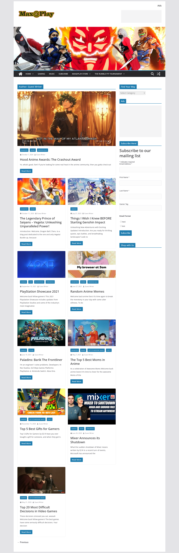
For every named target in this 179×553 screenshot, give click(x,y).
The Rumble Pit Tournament (108, 74)
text (123, 226)
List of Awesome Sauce (96, 350)
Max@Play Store (80, 74)
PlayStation (39, 282)
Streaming (50, 282)
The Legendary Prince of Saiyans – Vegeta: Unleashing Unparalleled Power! (41, 222)
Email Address (125, 164)
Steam (31, 350)
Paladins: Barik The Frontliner (41, 360)
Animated (24, 150)
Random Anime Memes (87, 291)
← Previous (22, 542)
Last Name (124, 191)
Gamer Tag (123, 204)
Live (30, 282)
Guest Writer (40, 155)
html (123, 222)
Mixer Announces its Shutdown (85, 440)
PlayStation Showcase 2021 (39, 291)
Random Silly (42, 150)
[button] (32, 74)
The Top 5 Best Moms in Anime (87, 362)
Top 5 (109, 350)
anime (33, 150)
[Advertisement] (141, 16)
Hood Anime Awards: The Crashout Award (50, 159)
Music (52, 74)
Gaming (41, 74)
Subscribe (63, 74)
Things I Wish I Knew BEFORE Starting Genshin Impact (90, 220)
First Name (124, 177)
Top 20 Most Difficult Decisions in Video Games (38, 509)
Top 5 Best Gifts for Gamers (40, 429)
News (81, 429)
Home (28, 74)
